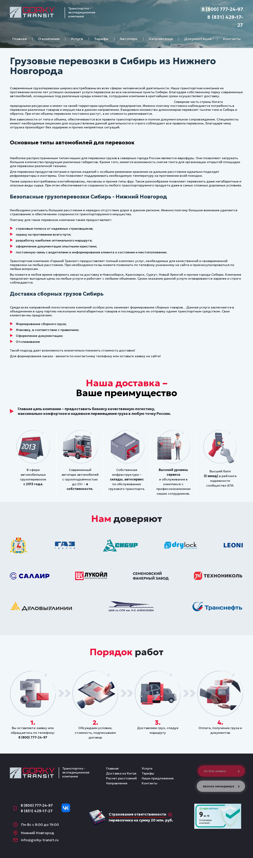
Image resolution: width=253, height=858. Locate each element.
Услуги (77, 39)
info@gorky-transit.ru (40, 840)
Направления (161, 39)
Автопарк (128, 39)
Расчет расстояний (121, 778)
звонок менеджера (222, 786)
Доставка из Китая (121, 773)
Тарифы (101, 39)
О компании (49, 39)
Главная (19, 39)
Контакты (232, 39)
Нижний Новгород (37, 833)
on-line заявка (223, 771)
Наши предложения (158, 778)
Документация (197, 39)
